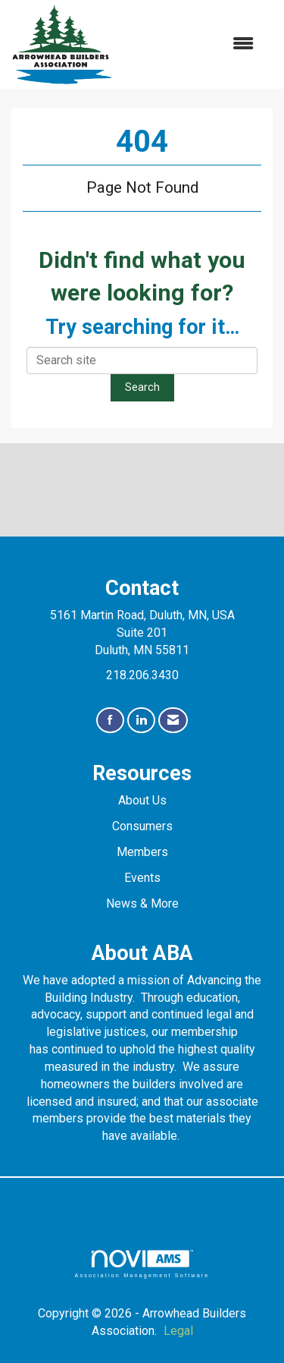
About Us (142, 800)
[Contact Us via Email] (173, 720)
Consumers (142, 826)
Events (142, 877)
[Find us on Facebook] (110, 720)
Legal (178, 1331)
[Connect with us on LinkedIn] (141, 720)
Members (142, 852)
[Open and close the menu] (190, 44)
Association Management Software (141, 1264)
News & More (142, 903)
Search (142, 387)
